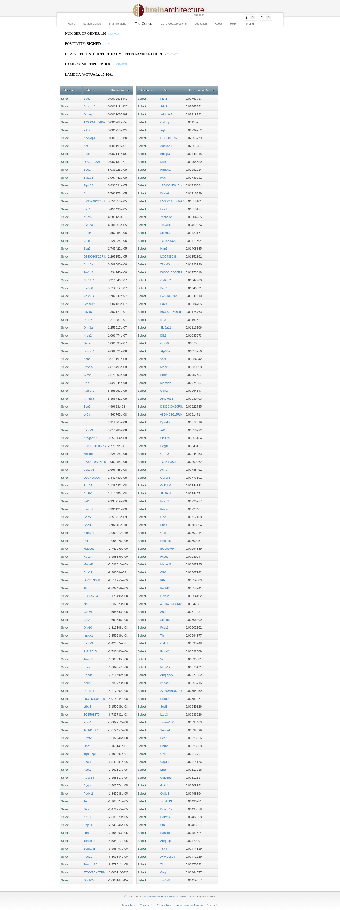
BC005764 (91, 596)
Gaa (86, 809)
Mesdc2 (89, 454)
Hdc (86, 383)
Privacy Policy (129, 905)
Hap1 (87, 209)
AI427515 (90, 651)
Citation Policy (165, 905)
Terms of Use (146, 905)
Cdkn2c (89, 296)
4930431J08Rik (94, 698)
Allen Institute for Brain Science (157, 896)
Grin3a (88, 327)
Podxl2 (88, 793)
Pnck (87, 667)
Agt (86, 146)
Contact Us (212, 905)
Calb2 (88, 241)
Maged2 (89, 548)
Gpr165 (89, 880)
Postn (164, 509)
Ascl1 (87, 769)
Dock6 (88, 319)
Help (233, 23)
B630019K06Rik (95, 462)
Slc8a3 (88, 643)
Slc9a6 (88, 288)
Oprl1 (87, 746)
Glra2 (87, 375)
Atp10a (165, 351)
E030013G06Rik (95, 446)
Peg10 (88, 856)
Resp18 (89, 777)
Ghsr (163, 533)
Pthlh (163, 580)
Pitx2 (87, 130)
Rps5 (87, 556)
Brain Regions (117, 23)
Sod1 (87, 169)
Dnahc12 (166, 809)
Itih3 (86, 604)
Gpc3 (87, 525)
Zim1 (163, 864)
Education (201, 23)
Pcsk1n (89, 722)
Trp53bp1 (90, 754)
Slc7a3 (88, 430)
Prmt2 (88, 738)
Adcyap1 (90, 138)
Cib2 (87, 620)
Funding (249, 23)
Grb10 (88, 627)
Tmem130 (91, 864)
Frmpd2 (89, 351)
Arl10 (87, 817)
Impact (88, 635)
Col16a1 (89, 264)
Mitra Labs (185, 896)
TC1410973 (92, 730)
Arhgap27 (90, 438)
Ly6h (87, 414)
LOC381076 (92, 162)
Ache (87, 359)
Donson (89, 690)
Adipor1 (89, 390)
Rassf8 (165, 833)
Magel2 (89, 564)
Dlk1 (87, 541)
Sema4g (89, 848)
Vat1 (87, 501)
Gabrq (88, 114)
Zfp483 (88, 185)
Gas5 (87, 517)
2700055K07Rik (95, 872)
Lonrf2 (88, 833)
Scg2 (87, 248)
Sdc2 (87, 98)
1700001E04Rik (95, 122)
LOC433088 (92, 580)
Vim (162, 659)
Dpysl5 (88, 367)
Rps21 (88, 485)
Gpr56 (88, 612)
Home (71, 23)
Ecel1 (87, 762)
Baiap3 (88, 177)
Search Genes (92, 23)
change (113, 33)
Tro (86, 801)
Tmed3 (88, 659)
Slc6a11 (89, 533)
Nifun (87, 683)
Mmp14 (165, 667)
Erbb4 (88, 233)
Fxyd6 (88, 311)
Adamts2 (90, 106)
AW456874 (167, 856)
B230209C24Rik (95, 201)
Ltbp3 (87, 706)
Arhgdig (89, 398)
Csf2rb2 (89, 469)
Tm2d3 (88, 272)
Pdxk (87, 154)
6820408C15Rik (171, 414)
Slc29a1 (165, 493)
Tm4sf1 (165, 880)
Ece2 (87, 406)
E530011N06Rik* (172, 201)
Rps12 (88, 572)
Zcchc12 (89, 304)
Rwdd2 (88, 509)
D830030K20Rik (95, 256)
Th (85, 588)
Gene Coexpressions (174, 23)
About (218, 23)
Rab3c (88, 675)
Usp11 (88, 825)
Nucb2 (88, 217)
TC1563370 (92, 714)
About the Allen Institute (189, 905)
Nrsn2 (88, 335)
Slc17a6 (89, 225)
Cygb (87, 785)
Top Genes (143, 23)
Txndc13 (89, 841)
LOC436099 (92, 477)
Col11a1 (89, 280)
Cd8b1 (88, 493)
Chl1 (87, 193)
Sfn (86, 422)
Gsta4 (88, 343)
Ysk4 (163, 848)
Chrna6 (165, 746)
